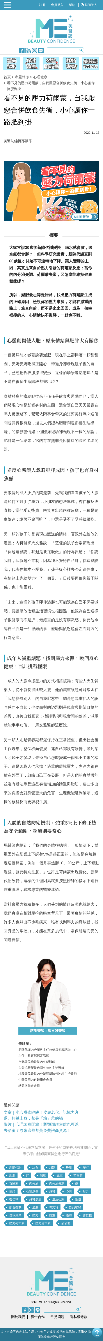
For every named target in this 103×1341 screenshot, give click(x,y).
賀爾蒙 (13, 1183)
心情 (69, 1191)
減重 (60, 1175)
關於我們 (18, 1317)
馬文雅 (53, 1207)
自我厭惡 (75, 1207)
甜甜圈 (66, 1223)
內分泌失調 (56, 1183)
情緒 (12, 1191)
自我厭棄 (15, 1215)
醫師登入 (89, 5)
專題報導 (22, 77)
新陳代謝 (15, 1167)
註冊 (42, 5)
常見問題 (57, 1317)
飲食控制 (15, 1207)
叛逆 (78, 1199)
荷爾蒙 (78, 1175)
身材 (52, 1191)
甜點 (52, 1167)
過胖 (35, 1207)
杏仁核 (13, 1199)
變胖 (86, 1167)
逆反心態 (58, 1199)
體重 (52, 1215)
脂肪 (69, 1215)
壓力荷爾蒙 (17, 1223)
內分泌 (33, 1183)
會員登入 (57, 5)
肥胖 (12, 1175)
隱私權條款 (78, 1317)
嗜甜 (69, 1167)
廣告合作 (38, 1317)
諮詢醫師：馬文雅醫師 (47, 1031)
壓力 (86, 1191)
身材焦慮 (35, 1199)
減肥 (43, 1175)
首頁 (7, 77)
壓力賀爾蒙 (43, 1223)
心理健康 (40, 77)
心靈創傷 (32, 1191)
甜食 (35, 1167)
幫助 (72, 5)
